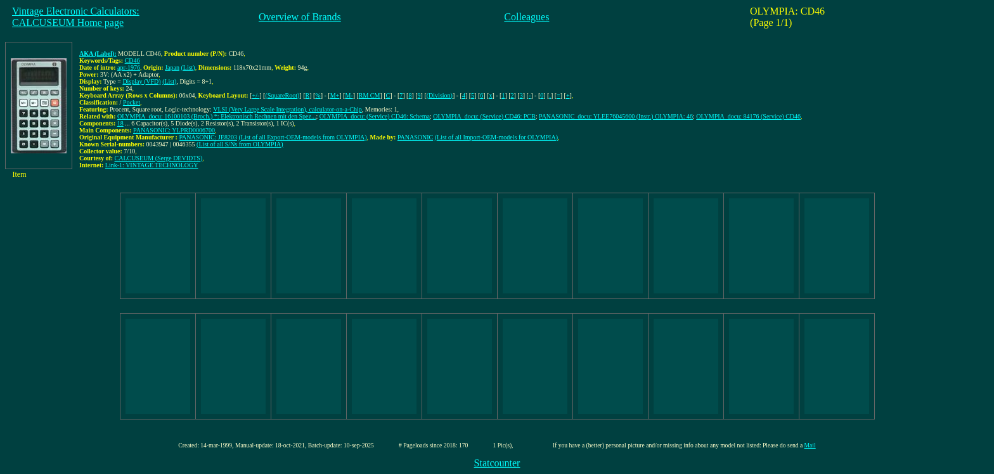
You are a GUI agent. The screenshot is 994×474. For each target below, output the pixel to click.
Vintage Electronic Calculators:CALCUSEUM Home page (75, 17)
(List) (188, 67)
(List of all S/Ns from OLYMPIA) (240, 144)
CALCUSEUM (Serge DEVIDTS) (159, 158)
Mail (810, 445)
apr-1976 (128, 67)
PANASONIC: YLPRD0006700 (174, 130)
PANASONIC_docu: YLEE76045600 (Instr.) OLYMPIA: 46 (616, 116)
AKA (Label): (98, 53)
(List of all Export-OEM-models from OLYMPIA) (303, 137)
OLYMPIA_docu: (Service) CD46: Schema (375, 116)
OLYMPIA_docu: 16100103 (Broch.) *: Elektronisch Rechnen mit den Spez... (216, 116)
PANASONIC (415, 137)
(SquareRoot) (282, 95)
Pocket (131, 102)
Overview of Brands (300, 16)
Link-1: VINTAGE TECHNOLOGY (151, 165)
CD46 (132, 60)
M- (348, 95)
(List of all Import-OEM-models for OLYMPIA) (496, 137)
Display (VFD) (141, 81)
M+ (335, 95)
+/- (256, 95)
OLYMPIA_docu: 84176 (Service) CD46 (748, 116)
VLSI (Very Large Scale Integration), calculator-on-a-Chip (287, 109)
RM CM (369, 95)
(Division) (440, 95)
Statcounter (497, 463)
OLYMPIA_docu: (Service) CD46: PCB (484, 116)
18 (120, 123)
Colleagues (526, 16)
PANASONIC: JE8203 (208, 137)
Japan (172, 67)
